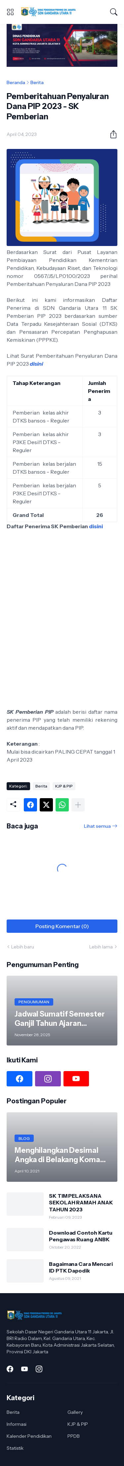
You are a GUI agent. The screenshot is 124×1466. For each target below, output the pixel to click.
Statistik (15, 1448)
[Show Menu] (10, 12)
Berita (37, 82)
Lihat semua (97, 826)
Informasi (16, 1424)
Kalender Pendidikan (29, 1436)
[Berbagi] (110, 134)
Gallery (75, 1412)
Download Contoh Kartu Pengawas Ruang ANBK (80, 1236)
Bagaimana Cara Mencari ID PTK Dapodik (81, 1267)
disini (36, 363)
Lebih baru (22, 947)
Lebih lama (101, 947)
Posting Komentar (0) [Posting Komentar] (62, 926)
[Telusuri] (113, 12)
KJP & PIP (64, 786)
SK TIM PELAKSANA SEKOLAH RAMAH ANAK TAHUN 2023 (81, 1202)
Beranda (16, 82)
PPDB (73, 1436)
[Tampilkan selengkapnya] (78, 804)
